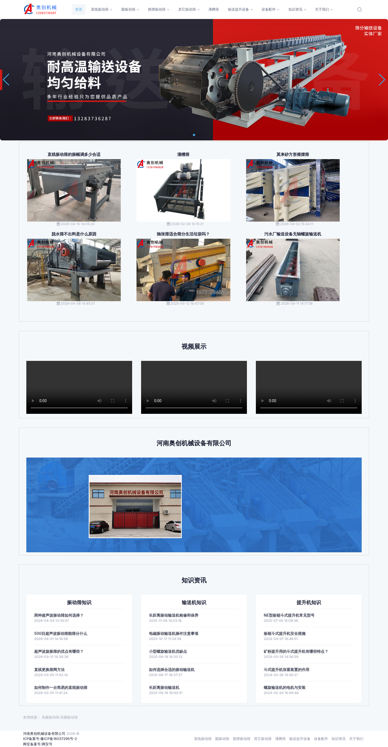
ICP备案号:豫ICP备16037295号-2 (50, 738)
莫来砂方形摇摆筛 (292, 154)
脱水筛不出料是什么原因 (74, 234)
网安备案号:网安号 (37, 744)
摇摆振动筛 (241, 738)
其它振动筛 (263, 738)
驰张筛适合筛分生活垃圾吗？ (183, 234)
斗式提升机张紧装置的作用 (286, 669)
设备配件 (321, 738)
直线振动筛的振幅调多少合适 (73, 154)
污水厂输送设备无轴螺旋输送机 (292, 234)
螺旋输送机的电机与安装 (285, 687)
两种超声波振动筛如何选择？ (59, 615)
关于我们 (356, 738)
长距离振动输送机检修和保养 (173, 615)
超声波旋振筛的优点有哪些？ (59, 651)
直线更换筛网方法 (49, 669)
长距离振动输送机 (164, 687)
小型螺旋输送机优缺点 (168, 651)
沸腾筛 (280, 738)
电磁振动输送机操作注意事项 (173, 633)
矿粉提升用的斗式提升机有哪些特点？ (296, 651)
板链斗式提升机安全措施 (285, 633)
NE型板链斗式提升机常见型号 (289, 615)
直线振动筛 (203, 738)
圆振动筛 (222, 738)
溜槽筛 (183, 154)
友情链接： (32, 717)
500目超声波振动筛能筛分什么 (60, 633)
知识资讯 (339, 738)
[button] (190, 135)
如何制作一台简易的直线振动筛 (60, 687)
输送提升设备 (299, 738)
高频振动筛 (50, 717)
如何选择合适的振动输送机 (172, 669)
